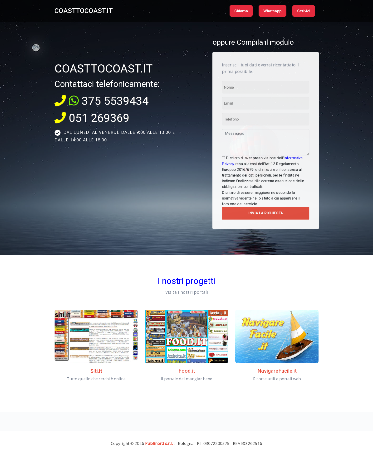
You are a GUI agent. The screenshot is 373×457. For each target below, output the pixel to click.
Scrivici (303, 11)
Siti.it (96, 371)
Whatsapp (272, 11)
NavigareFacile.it (277, 371)
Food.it (186, 371)
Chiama (241, 11)
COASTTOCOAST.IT (83, 11)
